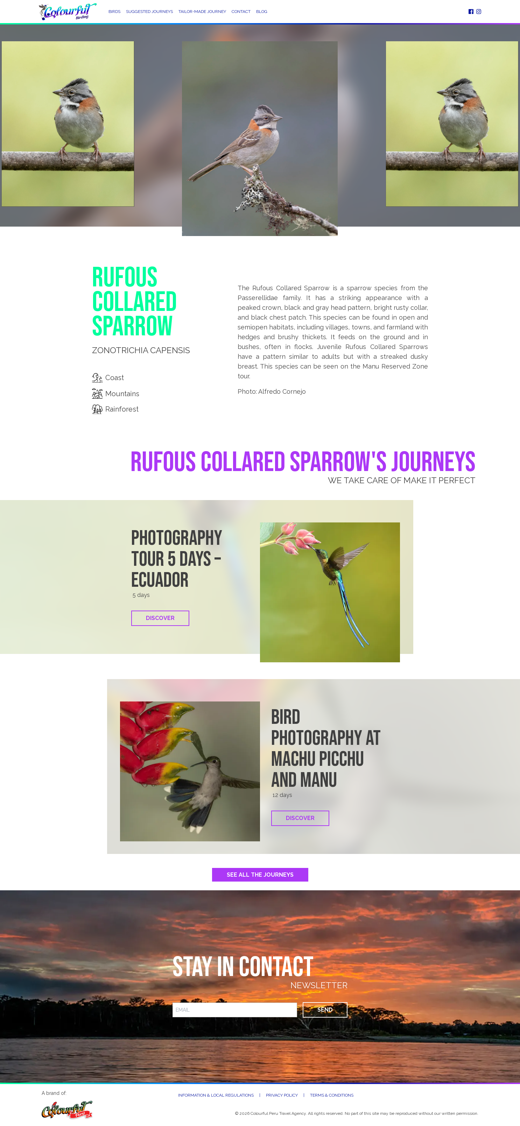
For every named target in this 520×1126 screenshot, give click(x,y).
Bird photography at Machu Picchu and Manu (326, 749)
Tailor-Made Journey (202, 11)
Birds (114, 11)
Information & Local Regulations (216, 1095)
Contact (241, 11)
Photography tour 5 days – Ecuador (176, 559)
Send (325, 1009)
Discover (160, 618)
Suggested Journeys (149, 11)
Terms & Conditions (331, 1095)
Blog (261, 11)
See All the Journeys (260, 874)
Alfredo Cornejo (282, 391)
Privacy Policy (282, 1095)
